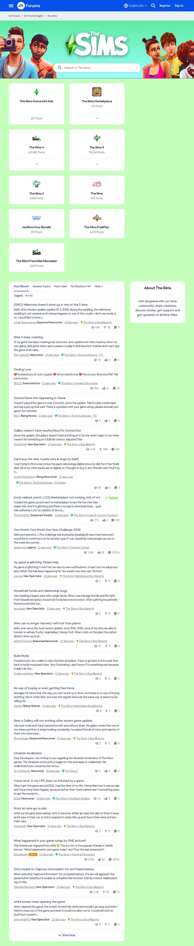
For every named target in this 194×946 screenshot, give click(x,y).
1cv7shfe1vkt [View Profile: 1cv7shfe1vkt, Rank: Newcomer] (22, 771)
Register (165, 5)
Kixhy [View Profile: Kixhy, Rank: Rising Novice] (17, 416)
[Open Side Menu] (11, 6)
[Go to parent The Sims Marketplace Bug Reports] (81, 576)
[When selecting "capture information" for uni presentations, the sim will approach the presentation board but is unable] (67, 878)
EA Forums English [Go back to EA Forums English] (33, 15)
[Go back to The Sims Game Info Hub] (36, 101)
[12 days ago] (70, 323)
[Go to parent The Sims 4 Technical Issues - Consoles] (40, 483)
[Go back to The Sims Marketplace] (97, 101)
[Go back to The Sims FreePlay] (96, 227)
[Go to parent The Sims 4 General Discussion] (77, 383)
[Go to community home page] (28, 5)
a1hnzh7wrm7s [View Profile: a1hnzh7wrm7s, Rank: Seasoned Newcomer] (23, 641)
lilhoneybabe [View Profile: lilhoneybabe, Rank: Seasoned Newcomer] (21, 738)
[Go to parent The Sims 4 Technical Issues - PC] (81, 355)
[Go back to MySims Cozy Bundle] (36, 227)
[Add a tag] (29, 295)
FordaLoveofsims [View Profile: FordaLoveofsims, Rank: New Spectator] (24, 673)
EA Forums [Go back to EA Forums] (14, 15)
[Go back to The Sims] (97, 193)
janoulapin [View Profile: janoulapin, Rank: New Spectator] (20, 608)
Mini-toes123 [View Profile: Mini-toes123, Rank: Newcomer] (21, 354)
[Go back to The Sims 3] (96, 148)
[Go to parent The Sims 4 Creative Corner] (70, 548)
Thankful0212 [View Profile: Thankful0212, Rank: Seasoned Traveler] (22, 515)
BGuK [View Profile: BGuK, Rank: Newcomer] (17, 798)
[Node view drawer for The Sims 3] (97, 164)
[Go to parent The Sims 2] (69, 771)
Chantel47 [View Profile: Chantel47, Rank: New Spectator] (20, 826)
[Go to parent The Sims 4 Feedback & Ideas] (70, 799)
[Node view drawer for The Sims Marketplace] (97, 118)
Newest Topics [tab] (41, 286)
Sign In (179, 5)
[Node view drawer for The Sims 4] (36, 164)
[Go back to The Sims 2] (36, 193)
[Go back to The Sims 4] (36, 148)
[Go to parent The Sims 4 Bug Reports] (95, 323)
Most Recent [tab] (21, 286)
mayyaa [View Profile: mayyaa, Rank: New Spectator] (18, 576)
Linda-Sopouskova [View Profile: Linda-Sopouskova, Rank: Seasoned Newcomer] (25, 322)
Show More (66, 935)
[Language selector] (135, 5)
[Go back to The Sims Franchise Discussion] (36, 261)
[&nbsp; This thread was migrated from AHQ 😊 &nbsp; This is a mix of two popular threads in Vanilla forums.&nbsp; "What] (67, 848)
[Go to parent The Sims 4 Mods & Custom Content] (93, 515)
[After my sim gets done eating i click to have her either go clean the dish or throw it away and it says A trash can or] (67, 817)
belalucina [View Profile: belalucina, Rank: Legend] (20, 547)
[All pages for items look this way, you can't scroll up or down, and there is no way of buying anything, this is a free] (67, 697)
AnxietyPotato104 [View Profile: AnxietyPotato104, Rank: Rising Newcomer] (25, 477)
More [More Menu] (99, 286)
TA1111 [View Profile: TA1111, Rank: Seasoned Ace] (18, 383)
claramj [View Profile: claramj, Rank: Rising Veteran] (18, 706)
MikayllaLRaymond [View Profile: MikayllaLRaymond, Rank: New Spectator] (24, 887)
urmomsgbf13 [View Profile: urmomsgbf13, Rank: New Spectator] (22, 919)
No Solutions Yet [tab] (81, 286)
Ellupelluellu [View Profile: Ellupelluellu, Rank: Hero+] (21, 854)
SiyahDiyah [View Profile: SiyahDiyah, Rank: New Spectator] (20, 444)
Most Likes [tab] (60, 286)
